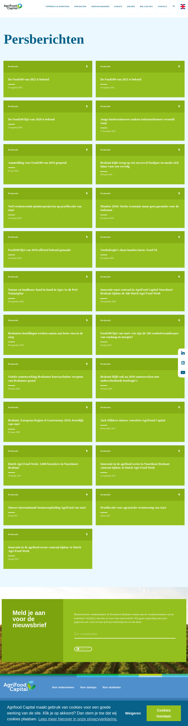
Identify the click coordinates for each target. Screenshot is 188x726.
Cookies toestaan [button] (164, 713)
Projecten (77, 6)
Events (116, 6)
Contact (159, 6)
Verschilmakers (98, 6)
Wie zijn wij (143, 6)
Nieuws (128, 6)
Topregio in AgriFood (55, 6)
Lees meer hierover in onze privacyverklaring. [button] (78, 719)
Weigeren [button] (133, 713)
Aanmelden (90, 662)
